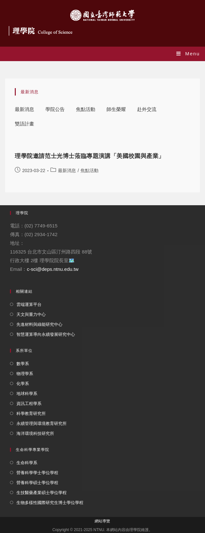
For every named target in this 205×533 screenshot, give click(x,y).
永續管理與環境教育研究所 (41, 423)
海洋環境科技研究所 (35, 433)
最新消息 (24, 109)
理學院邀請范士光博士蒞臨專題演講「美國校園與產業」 (89, 156)
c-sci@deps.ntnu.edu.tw (52, 269)
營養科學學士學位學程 (37, 472)
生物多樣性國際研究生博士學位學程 (49, 502)
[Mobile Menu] (188, 53)
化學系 (22, 383)
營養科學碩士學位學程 (37, 482)
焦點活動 (85, 109)
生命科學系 (26, 462)
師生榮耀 (116, 109)
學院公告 (55, 109)
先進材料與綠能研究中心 (39, 324)
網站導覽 (102, 521)
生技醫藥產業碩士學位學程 (41, 492)
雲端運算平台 (29, 304)
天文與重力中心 (31, 314)
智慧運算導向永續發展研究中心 (45, 334)
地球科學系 (26, 393)
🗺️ (72, 260)
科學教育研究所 (31, 413)
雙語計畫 (24, 123)
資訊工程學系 (29, 403)
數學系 (22, 363)
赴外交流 (146, 109)
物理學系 (24, 373)
